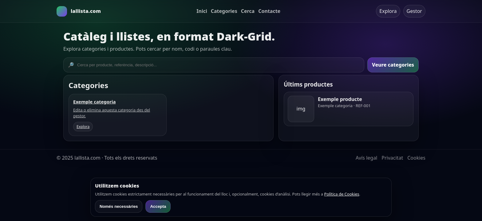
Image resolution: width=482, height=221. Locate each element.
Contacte (269, 11)
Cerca (248, 11)
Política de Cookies (341, 194)
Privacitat (392, 157)
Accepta (158, 206)
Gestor (414, 11)
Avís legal (366, 157)
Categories (224, 11)
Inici (201, 11)
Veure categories (393, 64)
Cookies (416, 157)
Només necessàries (119, 206)
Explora (388, 11)
